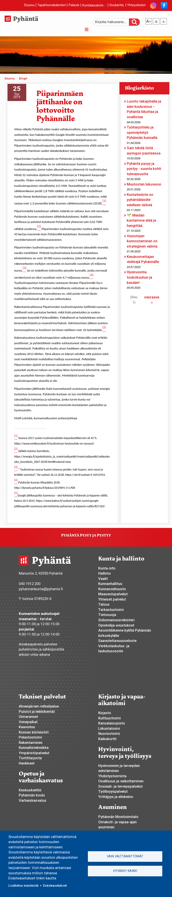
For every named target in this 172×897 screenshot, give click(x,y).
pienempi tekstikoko (163, 20)
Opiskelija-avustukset (116, 625)
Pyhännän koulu (32, 795)
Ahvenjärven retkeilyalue (39, 706)
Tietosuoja (107, 614)
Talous (104, 604)
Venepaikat (28, 722)
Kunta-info (106, 568)
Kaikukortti (107, 739)
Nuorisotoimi (109, 733)
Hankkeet (26, 763)
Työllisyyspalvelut (113, 791)
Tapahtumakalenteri (51, 5)
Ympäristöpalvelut (34, 753)
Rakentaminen (30, 742)
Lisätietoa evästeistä (23, 885)
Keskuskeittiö (30, 790)
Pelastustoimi (30, 737)
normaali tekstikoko (156, 20)
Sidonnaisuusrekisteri (116, 620)
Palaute (73, 5)
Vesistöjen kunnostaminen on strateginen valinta (142, 241)
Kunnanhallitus (110, 583)
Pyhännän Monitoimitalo (118, 816)
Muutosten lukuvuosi (144, 184)
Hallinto (104, 573)
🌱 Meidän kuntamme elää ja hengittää (141, 220)
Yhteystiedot (136, 5)
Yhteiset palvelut (112, 599)
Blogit (23, 78)
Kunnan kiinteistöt (34, 732)
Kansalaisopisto (111, 723)
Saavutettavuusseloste (117, 640)
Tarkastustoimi (111, 609)
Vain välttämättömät (125, 856)
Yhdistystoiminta (112, 776)
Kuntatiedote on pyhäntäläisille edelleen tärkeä (140, 199)
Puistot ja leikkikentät (37, 711)
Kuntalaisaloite (94, 5)
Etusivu (29, 5)
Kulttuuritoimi (109, 718)
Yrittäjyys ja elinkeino (115, 796)
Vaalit (103, 578)
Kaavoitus (27, 727)
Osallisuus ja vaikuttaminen (121, 781)
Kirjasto (104, 713)
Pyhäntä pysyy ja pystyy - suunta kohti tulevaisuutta (144, 168)
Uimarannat (28, 716)
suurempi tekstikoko (148, 20)
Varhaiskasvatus (32, 800)
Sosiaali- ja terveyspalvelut (120, 786)
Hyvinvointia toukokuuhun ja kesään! (139, 277)
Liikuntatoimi (109, 728)
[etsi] (114, 22)
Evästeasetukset (55, 885)
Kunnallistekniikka (34, 747)
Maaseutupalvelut (113, 594)
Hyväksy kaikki (125, 871)
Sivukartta (116, 5)
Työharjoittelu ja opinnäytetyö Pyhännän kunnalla (142, 132)
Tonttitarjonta (30, 758)
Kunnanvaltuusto (112, 589)
